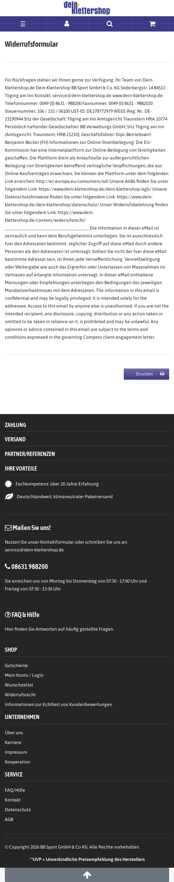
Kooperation (17, 761)
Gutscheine (16, 665)
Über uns (14, 732)
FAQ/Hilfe (15, 790)
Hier (9, 629)
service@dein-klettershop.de (34, 549)
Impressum (16, 752)
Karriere (13, 742)
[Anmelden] (67, 23)
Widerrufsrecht (20, 694)
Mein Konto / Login (24, 675)
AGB (9, 819)
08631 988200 (29, 566)
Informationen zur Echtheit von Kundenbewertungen (58, 704)
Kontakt (13, 799)
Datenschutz (18, 809)
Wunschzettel (19, 684)
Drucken (150, 373)
